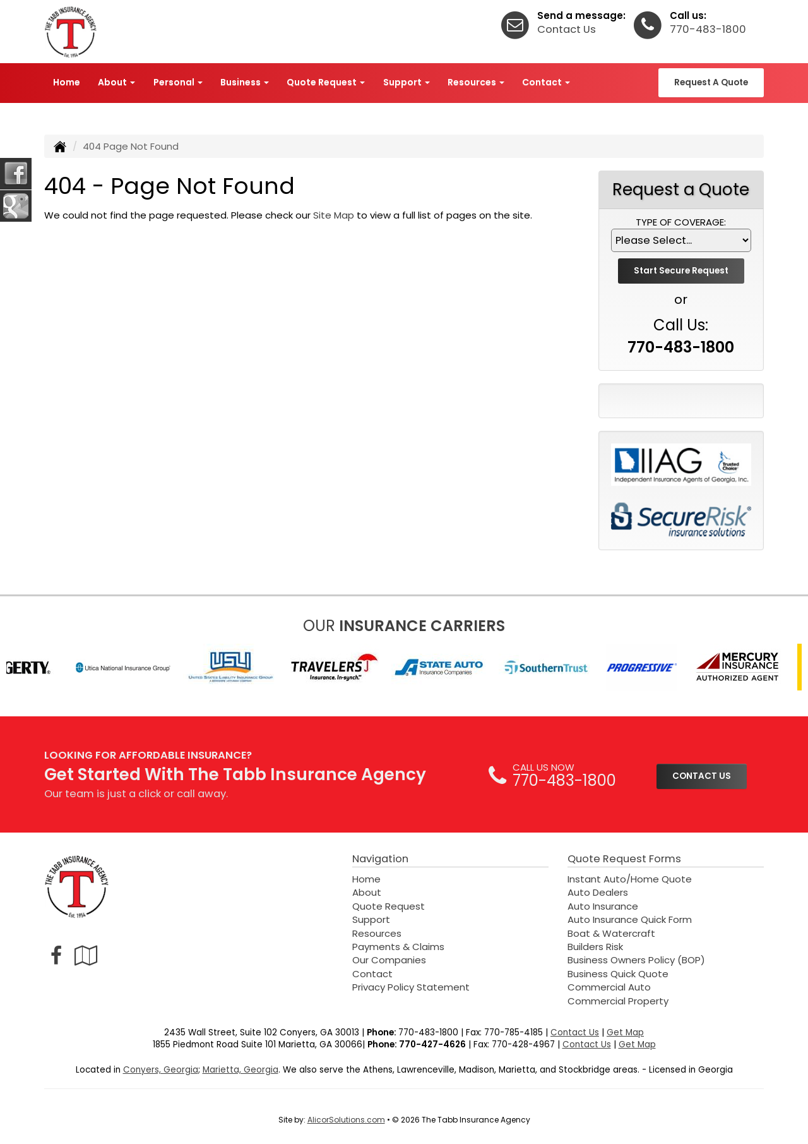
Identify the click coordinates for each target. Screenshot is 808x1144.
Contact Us (566, 29)
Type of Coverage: (681, 222)
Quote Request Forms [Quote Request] (624, 859)
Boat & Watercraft (611, 933)
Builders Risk (595, 946)
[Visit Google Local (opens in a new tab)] (86, 955)
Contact (372, 973)
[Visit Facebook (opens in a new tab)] (56, 955)
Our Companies (389, 959)
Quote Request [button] (326, 82)
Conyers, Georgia (160, 1070)
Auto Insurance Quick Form (629, 919)
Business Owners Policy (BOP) (636, 959)
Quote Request (388, 906)
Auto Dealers (597, 892)
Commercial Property (617, 1001)
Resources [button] (476, 82)
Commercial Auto (609, 987)
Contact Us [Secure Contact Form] (574, 1033)
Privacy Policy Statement (411, 987)
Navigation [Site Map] (380, 859)
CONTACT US (701, 776)
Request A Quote (711, 82)
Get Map (625, 1033)
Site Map (333, 215)
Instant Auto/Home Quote (629, 879)
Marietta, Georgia (240, 1070)
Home (66, 82)
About (366, 892)
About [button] (116, 82)
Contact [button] (546, 82)
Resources (376, 933)
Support (371, 919)
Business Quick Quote (617, 973)
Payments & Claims (398, 946)
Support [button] (406, 82)
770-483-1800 (708, 29)
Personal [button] (178, 82)
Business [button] (244, 82)
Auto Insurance (602, 906)
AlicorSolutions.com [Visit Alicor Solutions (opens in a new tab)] (346, 1119)
